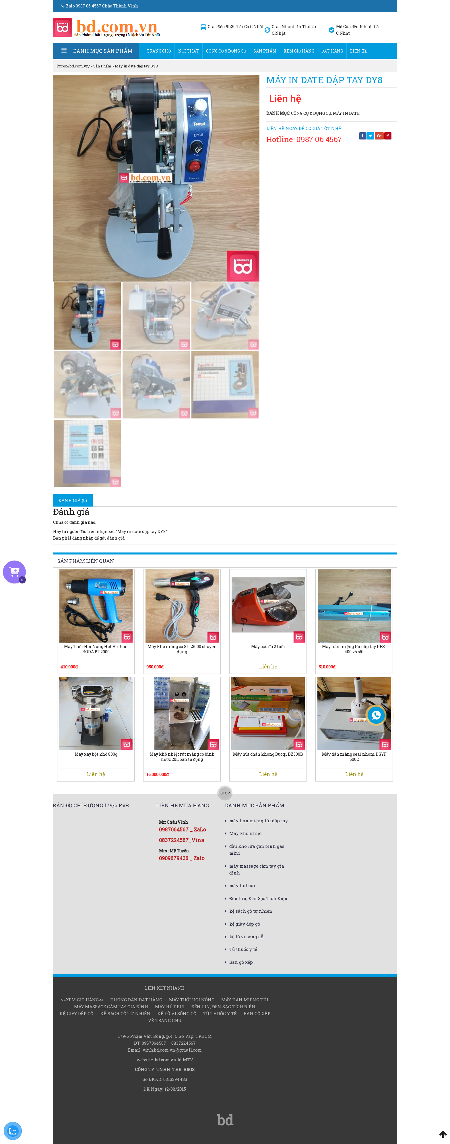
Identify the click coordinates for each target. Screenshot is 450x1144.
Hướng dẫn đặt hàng (136, 1000)
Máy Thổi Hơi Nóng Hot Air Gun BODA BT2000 (96, 649)
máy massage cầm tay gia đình (111, 1006)
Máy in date (346, 113)
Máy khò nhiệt (245, 833)
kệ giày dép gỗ (244, 924)
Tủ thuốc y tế (243, 949)
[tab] (73, 500)
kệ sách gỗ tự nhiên (250, 911)
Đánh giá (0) (73, 500)
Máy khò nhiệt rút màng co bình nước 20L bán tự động (182, 757)
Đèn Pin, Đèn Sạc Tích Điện (258, 898)
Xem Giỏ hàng (299, 51)
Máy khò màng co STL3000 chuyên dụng (182, 649)
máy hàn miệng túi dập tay (258, 820)
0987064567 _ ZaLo (182, 829)
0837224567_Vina (181, 840)
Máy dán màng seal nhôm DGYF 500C (354, 757)
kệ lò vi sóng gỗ (246, 936)
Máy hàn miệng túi (244, 1000)
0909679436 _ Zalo (181, 858)
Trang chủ (159, 51)
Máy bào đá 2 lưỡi (268, 646)
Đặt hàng (332, 51)
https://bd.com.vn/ (73, 66)
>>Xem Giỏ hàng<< (82, 1000)
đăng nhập (83, 538)
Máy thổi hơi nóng (191, 1000)
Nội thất (188, 51)
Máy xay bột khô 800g (96, 754)
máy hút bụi (242, 885)
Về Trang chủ (164, 1020)
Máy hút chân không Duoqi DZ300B (268, 754)
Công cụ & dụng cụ (226, 51)
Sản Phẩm (264, 51)
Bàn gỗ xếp (241, 962)
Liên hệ (358, 51)
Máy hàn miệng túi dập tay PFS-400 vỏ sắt (354, 649)
